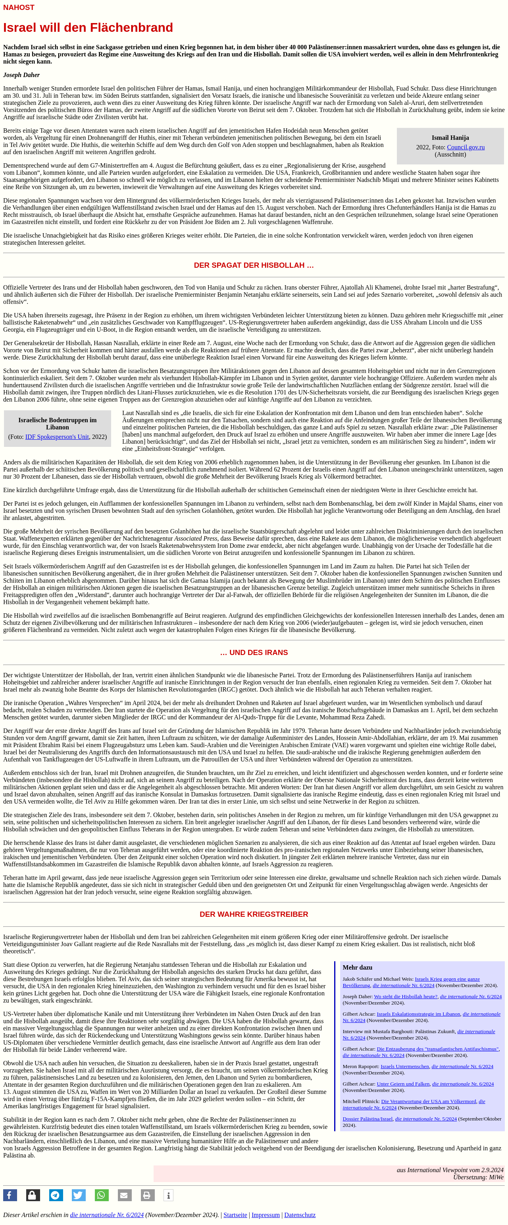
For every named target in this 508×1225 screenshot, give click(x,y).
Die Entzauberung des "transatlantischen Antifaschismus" (437, 1049)
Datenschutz (300, 1214)
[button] (10, 1195)
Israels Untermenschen (405, 1066)
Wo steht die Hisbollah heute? (406, 996)
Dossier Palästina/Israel (368, 1119)
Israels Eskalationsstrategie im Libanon (418, 1014)
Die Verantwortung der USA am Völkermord (428, 1101)
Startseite (235, 1214)
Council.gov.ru (466, 147)
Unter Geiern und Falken (403, 1084)
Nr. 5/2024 (426, 1119)
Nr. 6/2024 (404, 985)
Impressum (266, 1214)
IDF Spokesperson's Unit (57, 436)
